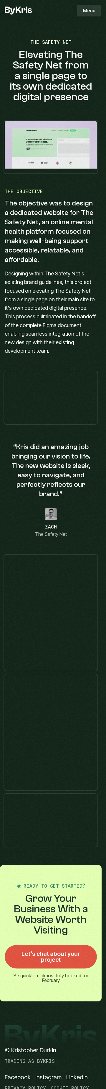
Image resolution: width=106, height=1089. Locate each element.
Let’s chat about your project (50, 956)
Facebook (18, 1077)
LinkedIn (77, 1077)
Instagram (48, 1077)
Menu (89, 11)
